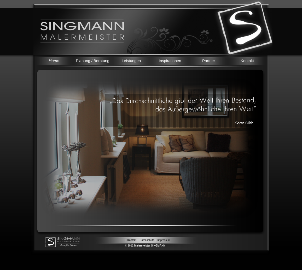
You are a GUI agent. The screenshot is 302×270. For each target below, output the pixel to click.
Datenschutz (147, 240)
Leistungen (131, 60)
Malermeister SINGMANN (149, 245)
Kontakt (247, 60)
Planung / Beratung (92, 60)
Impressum (164, 240)
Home (54, 60)
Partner (208, 60)
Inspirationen (170, 60)
